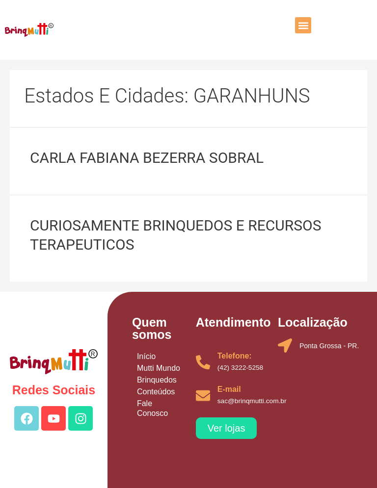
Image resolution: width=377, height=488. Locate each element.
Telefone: (234, 356)
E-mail (229, 389)
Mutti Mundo (158, 368)
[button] (303, 25)
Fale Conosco (152, 408)
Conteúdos (156, 391)
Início (146, 356)
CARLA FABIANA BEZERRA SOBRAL (147, 157)
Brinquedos (157, 380)
